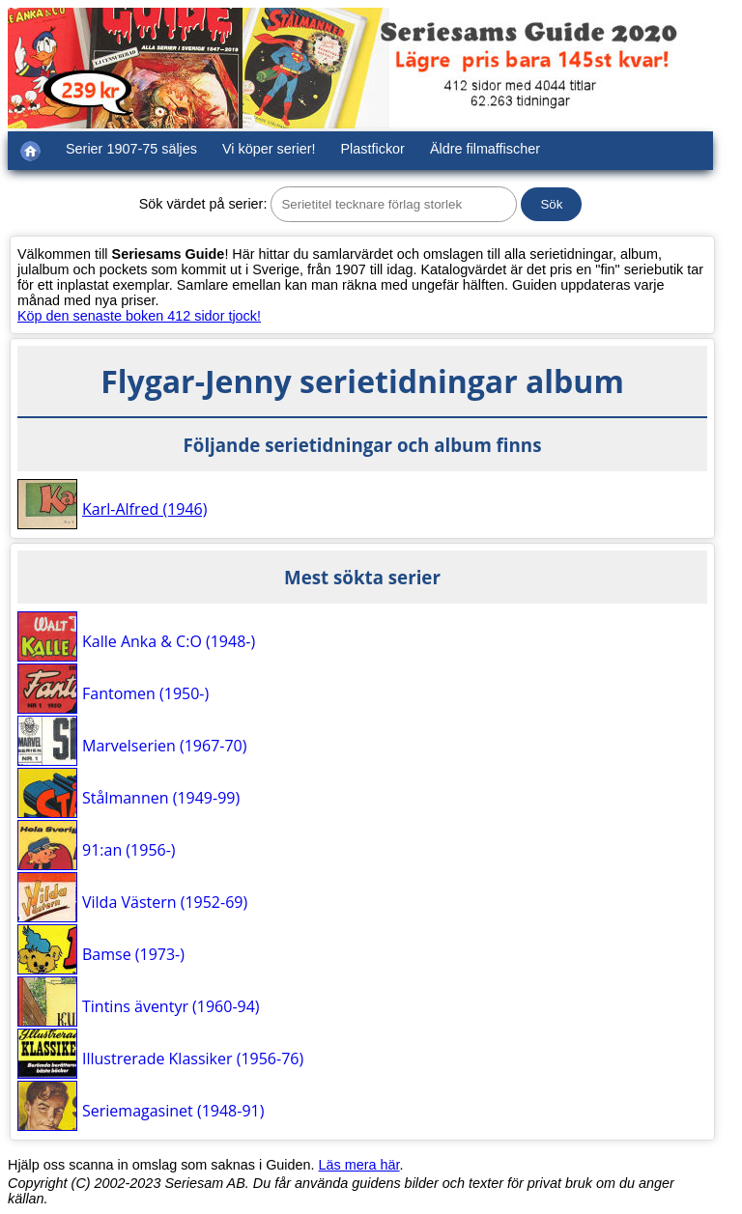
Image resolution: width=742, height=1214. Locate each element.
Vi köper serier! (269, 148)
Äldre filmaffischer (485, 148)
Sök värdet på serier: (203, 204)
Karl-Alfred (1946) (144, 509)
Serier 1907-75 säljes (131, 148)
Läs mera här (359, 1164)
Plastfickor (373, 148)
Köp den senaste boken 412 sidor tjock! (139, 316)
